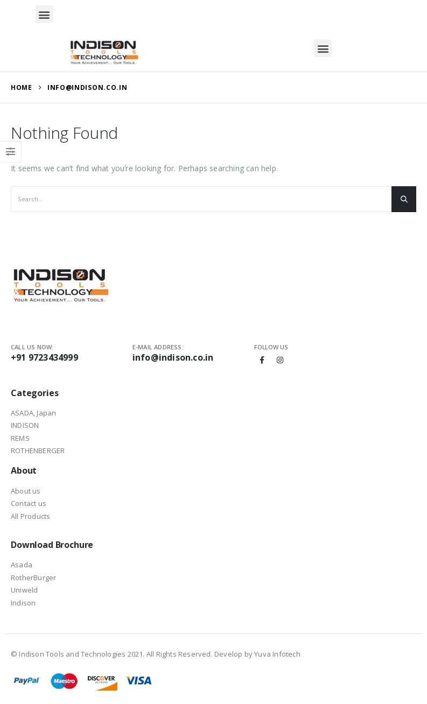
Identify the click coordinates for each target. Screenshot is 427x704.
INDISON (25, 425)
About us (26, 491)
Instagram (280, 360)
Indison (23, 603)
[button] (44, 14)
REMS (20, 438)
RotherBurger (33, 577)
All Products (30, 516)
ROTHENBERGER (38, 450)
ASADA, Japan (33, 413)
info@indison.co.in (173, 357)
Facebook (262, 360)
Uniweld (24, 590)
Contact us (28, 503)
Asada (21, 564)
